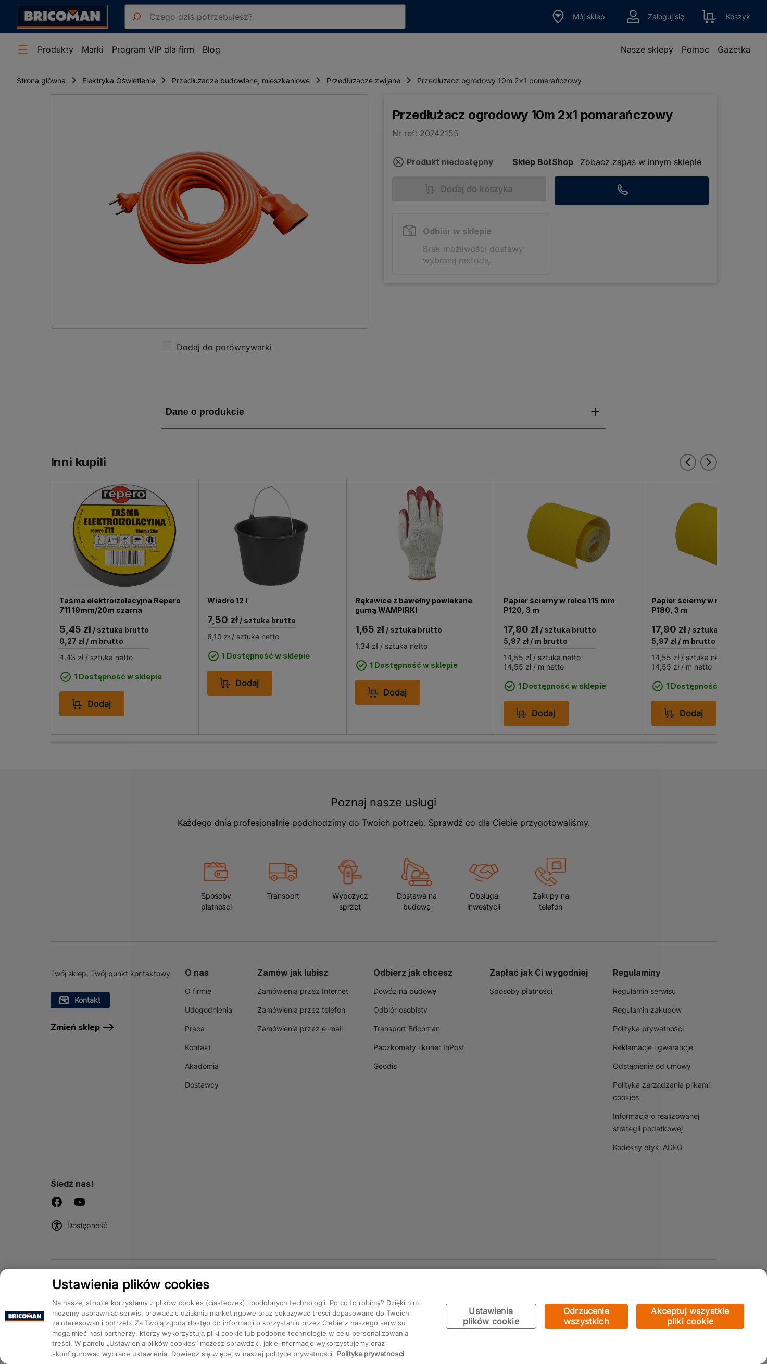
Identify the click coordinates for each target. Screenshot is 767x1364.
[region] (383, 1316)
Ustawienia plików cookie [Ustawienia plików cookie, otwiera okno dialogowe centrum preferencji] (491, 1316)
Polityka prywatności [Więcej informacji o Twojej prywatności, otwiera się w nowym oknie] (370, 1353)
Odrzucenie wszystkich (586, 1316)
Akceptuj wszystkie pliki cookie (690, 1316)
